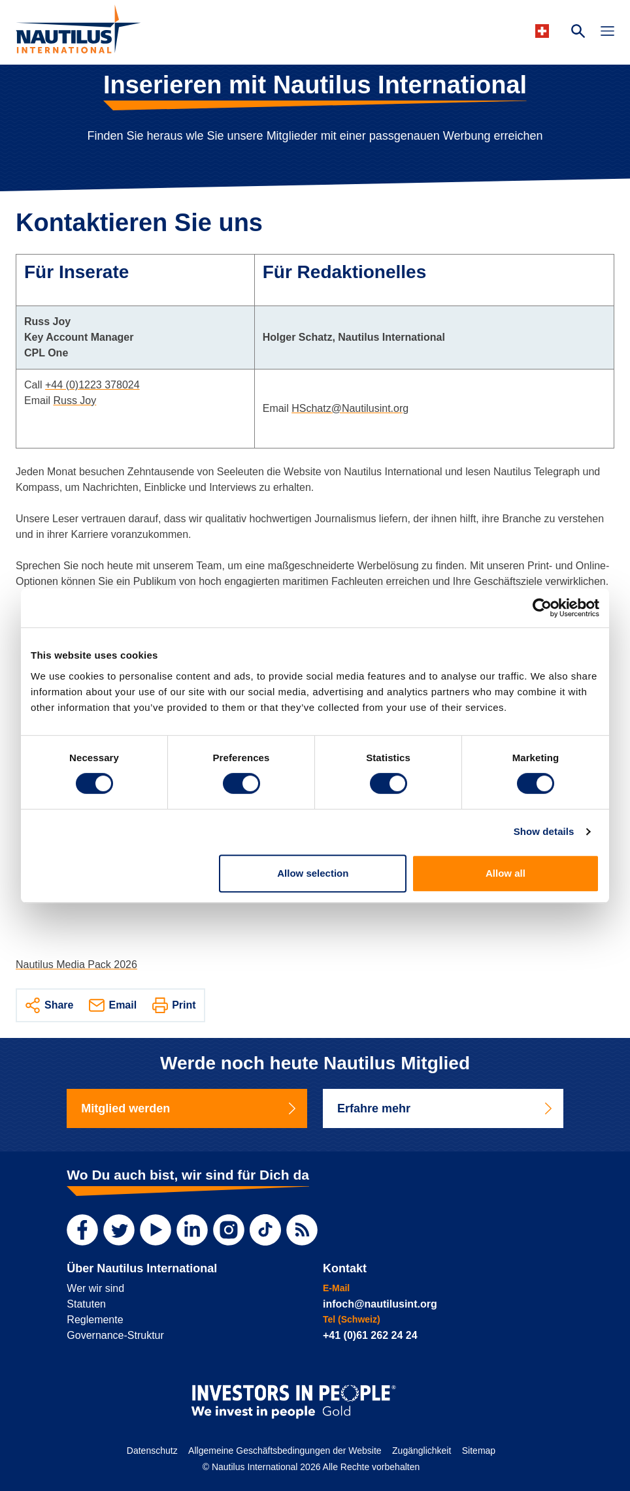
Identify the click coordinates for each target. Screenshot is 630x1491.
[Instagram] (228, 1230)
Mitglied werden (189, 1108)
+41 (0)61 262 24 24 (370, 1335)
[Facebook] (82, 1230)
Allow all (505, 873)
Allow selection (312, 873)
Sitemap (478, 1450)
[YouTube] (155, 1230)
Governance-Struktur (115, 1335)
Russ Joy (74, 400)
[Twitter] (119, 1230)
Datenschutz (152, 1450)
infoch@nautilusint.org (380, 1304)
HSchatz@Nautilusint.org (349, 408)
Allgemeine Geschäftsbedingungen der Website (284, 1450)
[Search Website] (578, 32)
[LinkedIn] (192, 1230)
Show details (544, 831)
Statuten (86, 1304)
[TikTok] (265, 1230)
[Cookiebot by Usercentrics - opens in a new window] (542, 608)
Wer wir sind (95, 1288)
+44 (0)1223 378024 (92, 384)
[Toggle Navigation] (607, 32)
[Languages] (544, 31)
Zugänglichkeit (421, 1450)
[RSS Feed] (302, 1230)
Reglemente (95, 1319)
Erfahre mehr (445, 1108)
